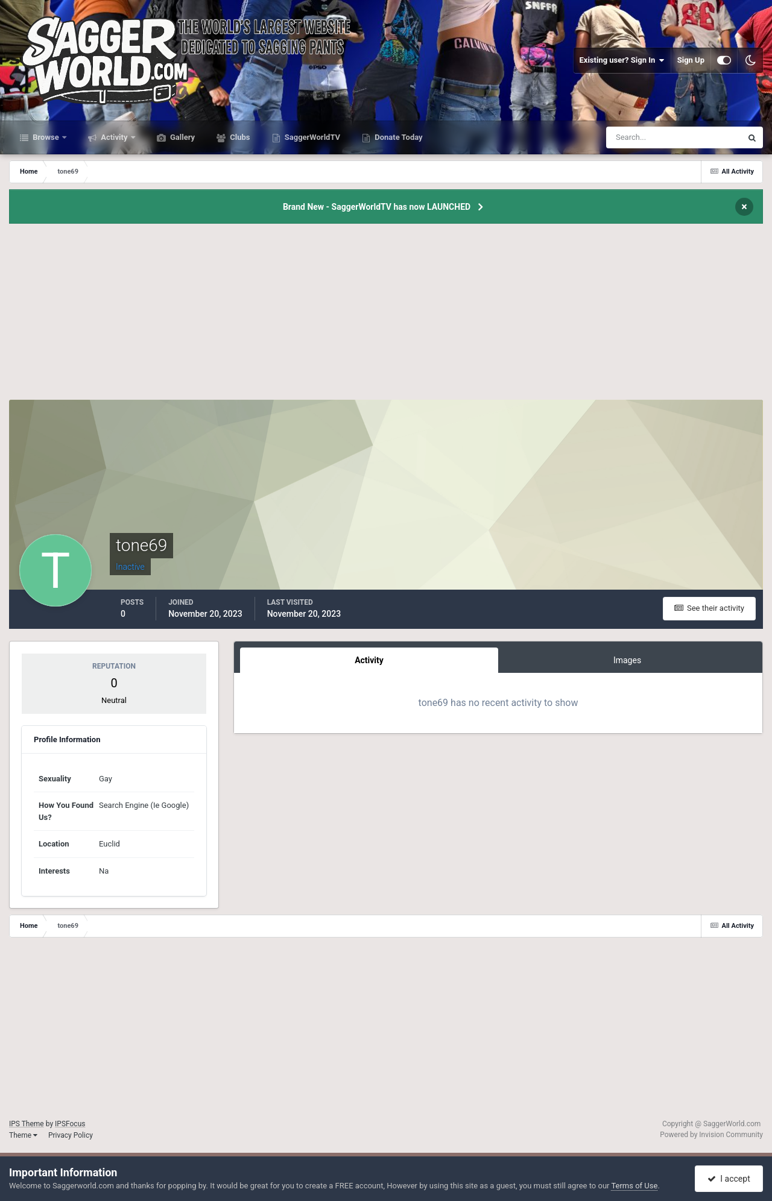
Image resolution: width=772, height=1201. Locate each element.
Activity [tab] (369, 660)
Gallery (181, 137)
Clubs (239, 137)
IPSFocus (70, 1124)
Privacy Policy (70, 1135)
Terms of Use (634, 1185)
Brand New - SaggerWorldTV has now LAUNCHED (376, 207)
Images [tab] (627, 660)
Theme (23, 1135)
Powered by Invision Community (711, 1134)
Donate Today (398, 137)
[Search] (637, 137)
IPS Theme (26, 1124)
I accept (728, 1179)
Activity (114, 137)
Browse (46, 137)
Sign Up (690, 60)
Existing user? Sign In (622, 60)
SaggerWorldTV (312, 137)
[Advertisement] (386, 315)
